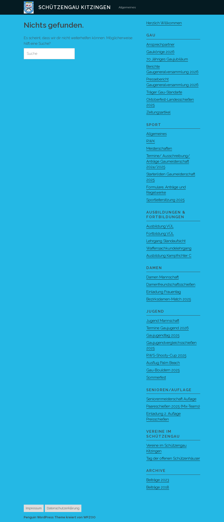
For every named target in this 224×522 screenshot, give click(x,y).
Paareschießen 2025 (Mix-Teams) (173, 406)
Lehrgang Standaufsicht (166, 241)
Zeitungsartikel (158, 112)
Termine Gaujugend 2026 (167, 328)
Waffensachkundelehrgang (168, 248)
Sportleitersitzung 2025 (165, 200)
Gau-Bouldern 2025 (163, 370)
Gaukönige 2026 (160, 52)
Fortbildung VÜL (160, 233)
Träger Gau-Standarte (164, 92)
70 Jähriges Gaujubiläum (167, 59)
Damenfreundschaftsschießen (170, 284)
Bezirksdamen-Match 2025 (168, 299)
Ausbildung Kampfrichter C (168, 255)
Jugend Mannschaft (162, 320)
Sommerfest (156, 377)
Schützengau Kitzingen (74, 7)
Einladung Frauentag (163, 292)
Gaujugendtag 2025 (162, 335)
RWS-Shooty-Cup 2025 (166, 355)
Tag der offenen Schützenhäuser (173, 458)
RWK (150, 141)
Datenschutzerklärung (63, 508)
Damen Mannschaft (162, 277)
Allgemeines (127, 7)
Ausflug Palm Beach (163, 363)
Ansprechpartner (160, 44)
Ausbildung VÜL (160, 226)
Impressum (34, 508)
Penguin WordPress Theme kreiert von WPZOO (60, 517)
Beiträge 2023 (157, 480)
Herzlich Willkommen (164, 23)
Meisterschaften (159, 148)
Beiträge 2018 (157, 487)
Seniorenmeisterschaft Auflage (171, 399)
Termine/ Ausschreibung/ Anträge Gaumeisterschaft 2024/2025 (168, 161)
